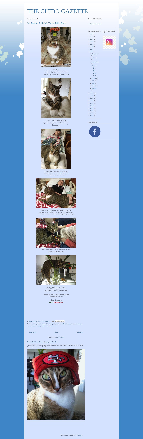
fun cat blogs (67, 324)
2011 (92, 103)
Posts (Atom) (60, 337)
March (94, 86)
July (93, 81)
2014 (92, 95)
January (94, 88)
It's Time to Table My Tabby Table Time (46, 23)
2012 (92, 100)
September (95, 62)
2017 (92, 49)
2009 (92, 108)
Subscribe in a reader (95, 24)
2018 (92, 46)
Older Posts (80, 332)
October (94, 58)
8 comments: (46, 321)
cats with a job (58, 324)
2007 (92, 113)
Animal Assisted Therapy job (59, 173)
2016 (92, 51)
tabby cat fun (45, 326)
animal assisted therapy (47, 324)
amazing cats (36, 324)
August (94, 78)
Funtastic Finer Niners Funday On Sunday (42, 342)
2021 (92, 39)
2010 (92, 105)
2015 (92, 93)
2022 (92, 36)
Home (56, 332)
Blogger (79, 435)
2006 (92, 115)
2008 (92, 111)
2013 (92, 98)
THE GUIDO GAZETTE (57, 11)
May (93, 83)
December (95, 54)
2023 (92, 34)
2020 (92, 41)
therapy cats (53, 326)
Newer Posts (32, 332)
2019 (92, 44)
